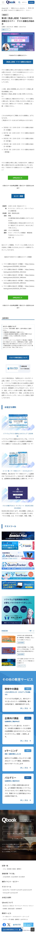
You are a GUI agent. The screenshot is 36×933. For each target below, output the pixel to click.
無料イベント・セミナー (18, 8)
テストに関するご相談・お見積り (18, 833)
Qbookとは (6, 905)
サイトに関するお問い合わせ (18, 828)
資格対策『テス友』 (9, 873)
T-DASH (12, 890)
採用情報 (19, 908)
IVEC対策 (22, 877)
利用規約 (5, 908)
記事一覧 (5, 865)
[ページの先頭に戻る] (32, 929)
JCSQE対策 (14, 877)
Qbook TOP (5, 8)
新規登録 (31, 2)
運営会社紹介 (11, 908)
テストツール (6, 886)
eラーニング (26, 916)
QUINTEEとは (24, 919)
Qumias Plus (6, 890)
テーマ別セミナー (7, 916)
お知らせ (11, 905)
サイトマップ (18, 905)
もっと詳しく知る (18, 839)
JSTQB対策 (6, 877)
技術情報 (9, 869)
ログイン (24, 2)
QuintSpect (14, 892)
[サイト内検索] (19, 2)
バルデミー (6, 919)
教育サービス (6, 913)
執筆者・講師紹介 (17, 869)
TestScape (6, 892)
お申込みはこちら (17, 178)
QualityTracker (27, 890)
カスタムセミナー (17, 916)
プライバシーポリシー (28, 905)
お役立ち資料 (6, 897)
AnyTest (19, 890)
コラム (4, 869)
